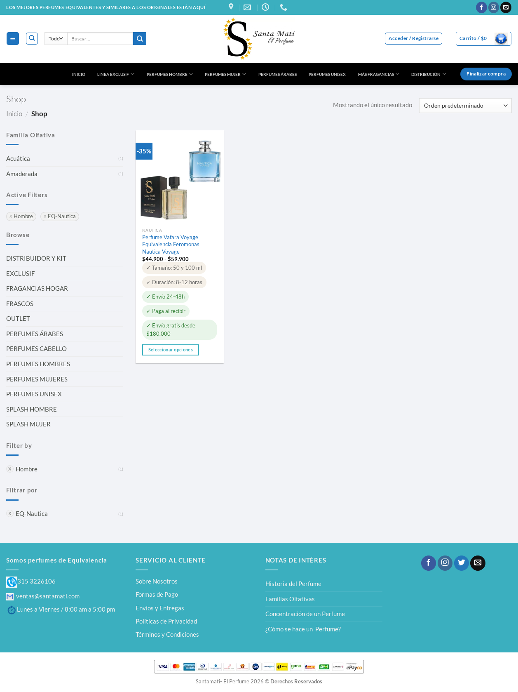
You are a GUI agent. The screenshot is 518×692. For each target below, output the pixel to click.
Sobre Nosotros (157, 581)
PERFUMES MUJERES (37, 379)
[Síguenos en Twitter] (461, 563)
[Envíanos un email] (505, 7)
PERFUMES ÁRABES (277, 74)
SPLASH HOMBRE (31, 409)
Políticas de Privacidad (166, 621)
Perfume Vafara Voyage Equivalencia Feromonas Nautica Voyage (170, 244)
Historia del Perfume (293, 583)
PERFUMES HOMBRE (170, 74)
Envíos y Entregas (160, 608)
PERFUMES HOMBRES (38, 363)
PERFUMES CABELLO (36, 348)
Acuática (18, 158)
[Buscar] (32, 39)
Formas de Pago (157, 594)
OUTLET (18, 318)
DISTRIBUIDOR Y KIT (36, 258)
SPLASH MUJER (28, 424)
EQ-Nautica (32, 513)
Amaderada (22, 173)
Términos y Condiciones (167, 634)
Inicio (14, 113)
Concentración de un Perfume (305, 613)
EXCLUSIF (20, 273)
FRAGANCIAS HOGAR (37, 288)
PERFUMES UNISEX (327, 74)
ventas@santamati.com (43, 596)
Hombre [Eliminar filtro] (23, 216)
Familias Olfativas (290, 599)
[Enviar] (139, 38)
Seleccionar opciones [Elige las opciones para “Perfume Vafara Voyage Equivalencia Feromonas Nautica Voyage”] (170, 349)
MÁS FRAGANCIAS (378, 74)
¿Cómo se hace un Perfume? (303, 629)
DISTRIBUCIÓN (428, 74)
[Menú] (13, 38)
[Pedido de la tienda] (465, 105)
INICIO (78, 74)
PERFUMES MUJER (225, 74)
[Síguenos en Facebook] (481, 7)
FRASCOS (19, 303)
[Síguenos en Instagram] (493, 7)
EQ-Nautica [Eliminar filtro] (62, 216)
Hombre (27, 469)
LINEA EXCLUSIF (115, 74)
